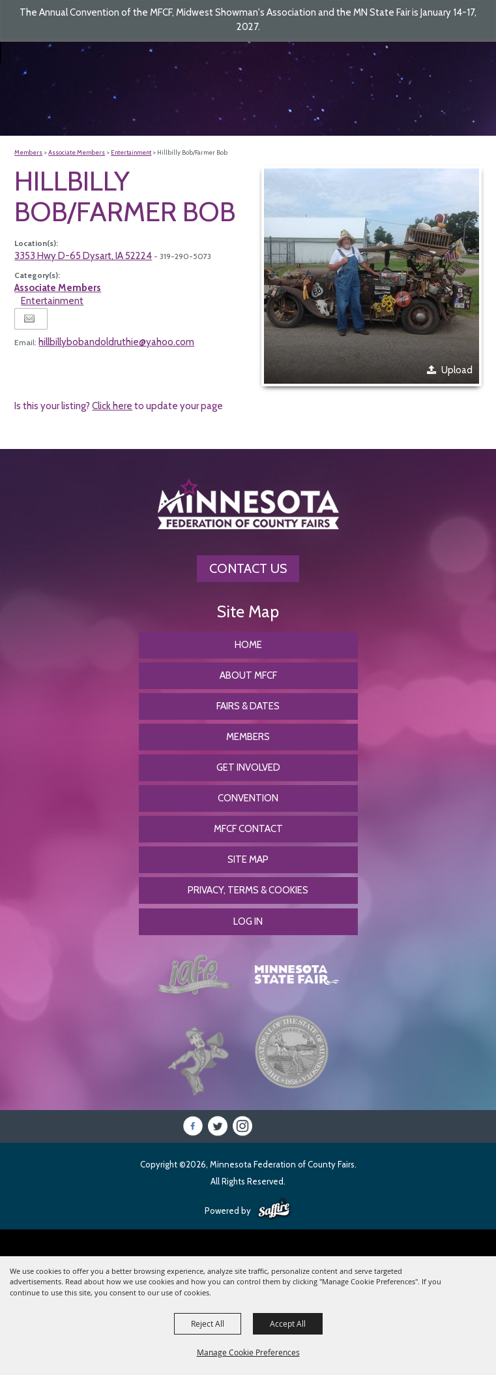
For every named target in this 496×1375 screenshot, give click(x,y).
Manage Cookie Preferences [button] (248, 1352)
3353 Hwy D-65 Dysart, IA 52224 (83, 256)
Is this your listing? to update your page (118, 406)
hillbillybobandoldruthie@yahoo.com (116, 342)
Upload (457, 370)
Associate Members (76, 152)
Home (248, 645)
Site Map (248, 859)
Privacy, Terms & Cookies (248, 890)
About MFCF (248, 675)
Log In (248, 921)
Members (28, 152)
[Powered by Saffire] (274, 1209)
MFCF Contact (248, 829)
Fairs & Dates (248, 706)
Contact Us (248, 568)
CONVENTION (248, 798)
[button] (371, 276)
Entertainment (131, 152)
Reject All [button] (207, 1323)
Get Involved (248, 767)
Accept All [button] (288, 1323)
